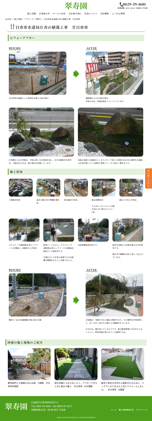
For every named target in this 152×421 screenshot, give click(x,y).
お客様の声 (44, 13)
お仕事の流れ (75, 13)
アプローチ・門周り (32, 19)
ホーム (114, 409)
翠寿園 (16, 406)
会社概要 (104, 13)
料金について (90, 13)
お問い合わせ (148, 178)
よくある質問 (118, 13)
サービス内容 (59, 13)
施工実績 (31, 13)
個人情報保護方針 (126, 409)
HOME (8, 19)
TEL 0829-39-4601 (41, 406)
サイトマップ (141, 409)
